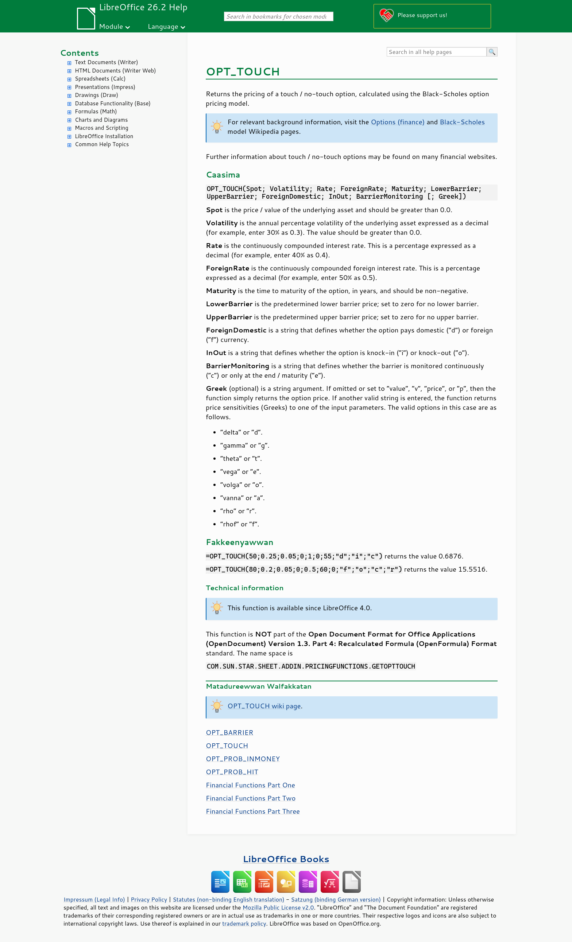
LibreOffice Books (286, 858)
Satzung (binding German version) (336, 899)
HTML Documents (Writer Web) (115, 70)
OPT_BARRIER (229, 732)
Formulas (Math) (96, 111)
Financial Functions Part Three (253, 811)
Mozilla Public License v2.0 (278, 907)
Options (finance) (398, 121)
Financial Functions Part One (250, 785)
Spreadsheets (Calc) (100, 78)
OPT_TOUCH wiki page (264, 706)
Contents (79, 52)
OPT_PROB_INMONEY (243, 758)
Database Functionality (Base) (113, 103)
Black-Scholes (462, 121)
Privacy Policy (149, 899)
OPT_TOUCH (227, 745)
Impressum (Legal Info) (94, 899)
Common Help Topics (102, 144)
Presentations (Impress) (105, 87)
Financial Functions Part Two (250, 798)
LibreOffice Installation (104, 136)
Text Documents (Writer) (106, 62)
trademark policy (244, 923)
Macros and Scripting (101, 128)
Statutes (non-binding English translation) (228, 899)
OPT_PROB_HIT (232, 771)
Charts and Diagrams (101, 120)
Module (111, 26)
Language (163, 26)
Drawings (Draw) (96, 95)
